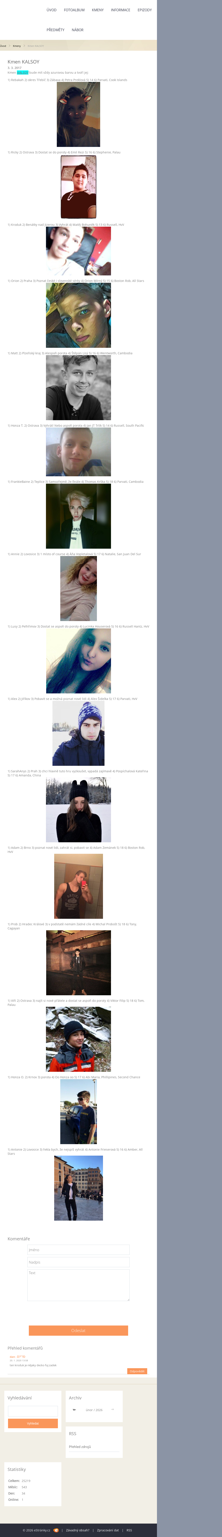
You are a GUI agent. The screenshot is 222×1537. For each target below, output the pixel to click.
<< (75, 1410)
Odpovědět (137, 1371)
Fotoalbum (74, 10)
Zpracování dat (108, 1530)
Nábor (77, 30)
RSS (129, 1530)
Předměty (55, 30)
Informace (120, 10)
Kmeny (98, 10)
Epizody (145, 10)
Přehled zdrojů (80, 1446)
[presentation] (78, 1311)
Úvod (52, 10)
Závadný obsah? (77, 1530)
